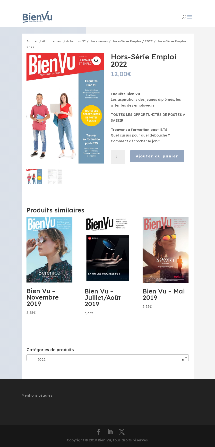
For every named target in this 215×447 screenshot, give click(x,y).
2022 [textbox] (106, 359)
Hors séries (98, 41)
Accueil (32, 41)
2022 (149, 41)
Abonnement (52, 41)
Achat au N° (76, 41)
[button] (96, 60)
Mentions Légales (37, 395)
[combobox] (107, 357)
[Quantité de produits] (118, 157)
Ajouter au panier (157, 156)
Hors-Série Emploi (126, 41)
